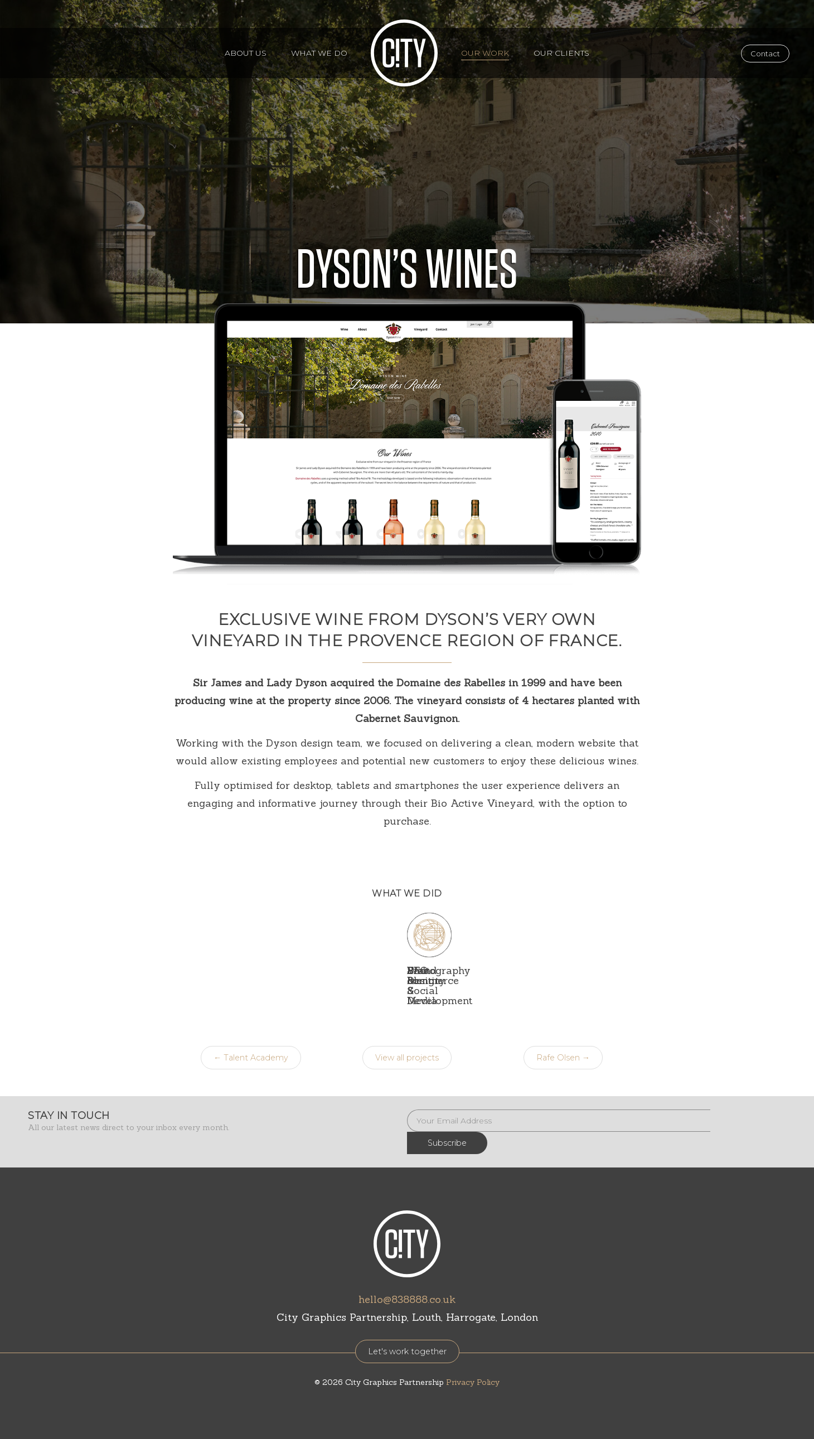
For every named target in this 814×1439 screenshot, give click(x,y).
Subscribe (748, 1101)
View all (406, 1038)
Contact (765, 53)
